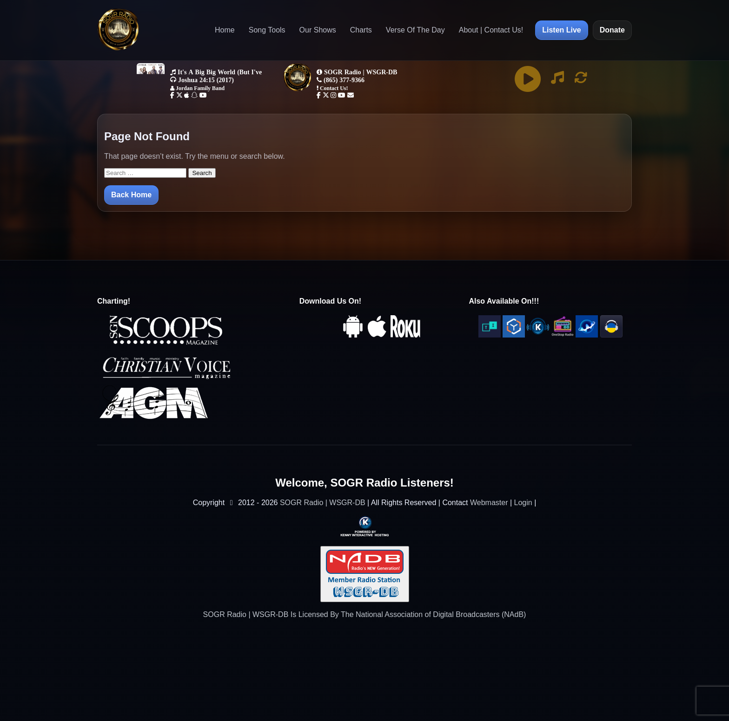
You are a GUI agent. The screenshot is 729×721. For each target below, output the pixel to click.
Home (225, 30)
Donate (612, 30)
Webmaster (489, 503)
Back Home (131, 195)
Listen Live (561, 30)
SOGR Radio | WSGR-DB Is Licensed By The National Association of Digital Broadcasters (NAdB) (364, 614)
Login (523, 503)
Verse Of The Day (415, 30)
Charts (361, 30)
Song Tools (267, 30)
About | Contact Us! (491, 30)
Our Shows (317, 30)
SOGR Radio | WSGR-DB (322, 503)
